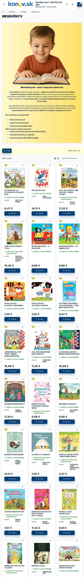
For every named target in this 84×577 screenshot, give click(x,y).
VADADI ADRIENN (18, 410)
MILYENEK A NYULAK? (67, 404)
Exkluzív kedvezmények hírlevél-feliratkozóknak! (28, 131)
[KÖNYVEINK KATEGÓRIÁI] (4, 4)
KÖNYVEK (12, 12)
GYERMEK (23, 12)
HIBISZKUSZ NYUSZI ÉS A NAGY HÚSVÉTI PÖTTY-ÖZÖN (42, 514)
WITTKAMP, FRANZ (74, 410)
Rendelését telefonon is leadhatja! (22, 134)
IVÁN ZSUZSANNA (47, 197)
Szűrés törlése (72, 150)
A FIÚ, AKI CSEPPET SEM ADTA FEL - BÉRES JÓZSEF (68, 192)
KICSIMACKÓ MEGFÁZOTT (14, 404)
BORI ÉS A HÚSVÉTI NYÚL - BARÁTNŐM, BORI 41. (69, 455)
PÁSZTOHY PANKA (19, 201)
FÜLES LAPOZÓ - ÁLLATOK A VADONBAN (13, 304)
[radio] (58, 158)
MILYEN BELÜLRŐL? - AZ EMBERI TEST (68, 247)
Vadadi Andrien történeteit (19, 123)
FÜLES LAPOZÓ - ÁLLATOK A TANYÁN (40, 304)
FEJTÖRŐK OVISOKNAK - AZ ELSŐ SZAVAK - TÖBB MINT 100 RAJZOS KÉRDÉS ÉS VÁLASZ (69, 306)
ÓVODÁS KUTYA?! (38, 190)
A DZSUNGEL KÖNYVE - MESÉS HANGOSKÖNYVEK (69, 353)
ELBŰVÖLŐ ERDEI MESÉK (14, 454)
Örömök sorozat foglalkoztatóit (21, 126)
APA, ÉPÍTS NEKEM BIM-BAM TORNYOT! (41, 353)
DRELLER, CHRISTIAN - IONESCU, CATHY (19, 258)
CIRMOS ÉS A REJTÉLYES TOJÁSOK (14, 567)
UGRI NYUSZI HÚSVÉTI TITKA (13, 247)
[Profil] (72, 4)
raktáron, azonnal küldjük (15, 197)
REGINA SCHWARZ (73, 522)
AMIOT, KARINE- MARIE (18, 462)
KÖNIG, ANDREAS (46, 522)
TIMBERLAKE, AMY (47, 572)
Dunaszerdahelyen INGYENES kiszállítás (24, 138)
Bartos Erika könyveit (17, 119)
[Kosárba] (12, 213)
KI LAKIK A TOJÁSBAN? (41, 454)
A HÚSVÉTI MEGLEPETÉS (14, 512)
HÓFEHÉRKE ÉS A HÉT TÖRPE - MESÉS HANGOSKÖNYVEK (13, 354)
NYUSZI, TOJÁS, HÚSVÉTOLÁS (65, 513)
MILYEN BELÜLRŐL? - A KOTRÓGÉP (41, 247)
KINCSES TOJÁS (38, 566)
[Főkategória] (3, 12)
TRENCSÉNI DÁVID (47, 360)
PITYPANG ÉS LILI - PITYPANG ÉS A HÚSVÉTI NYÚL (14, 192)
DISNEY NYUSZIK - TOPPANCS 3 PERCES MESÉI (40, 406)
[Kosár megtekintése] (79, 4)
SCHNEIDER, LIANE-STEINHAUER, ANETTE (74, 467)
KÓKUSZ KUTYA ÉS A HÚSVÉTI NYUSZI (67, 567)
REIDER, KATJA (18, 520)
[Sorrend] (71, 158)
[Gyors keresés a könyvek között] (67, 4)
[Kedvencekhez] (22, 165)
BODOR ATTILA (72, 203)
